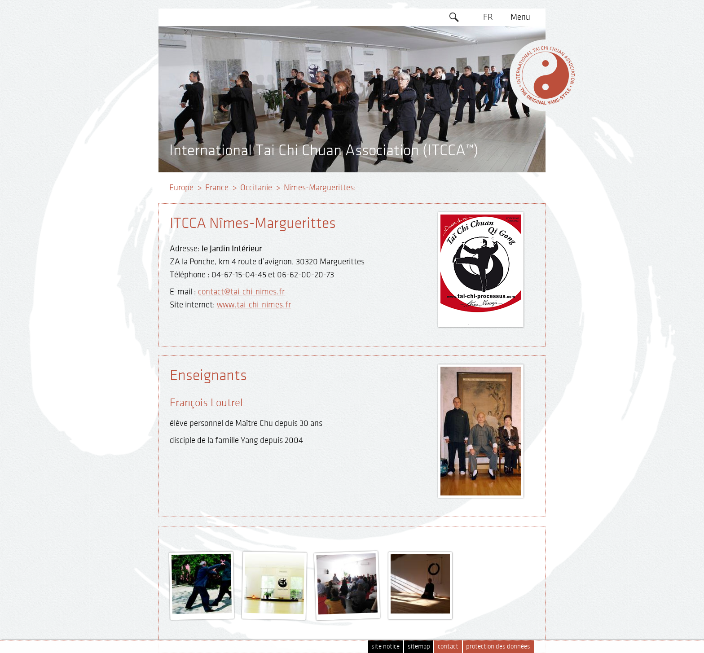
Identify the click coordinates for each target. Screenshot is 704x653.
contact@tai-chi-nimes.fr (241, 291)
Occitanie (256, 187)
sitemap (419, 646)
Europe (181, 187)
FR (488, 17)
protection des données (498, 646)
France (217, 187)
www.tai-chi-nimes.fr (254, 304)
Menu (520, 17)
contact (448, 646)
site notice (385, 646)
